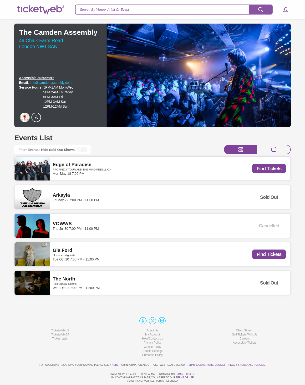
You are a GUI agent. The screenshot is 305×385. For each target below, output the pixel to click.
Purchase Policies (252, 351)
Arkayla (61, 195)
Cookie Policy (152, 333)
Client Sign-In (244, 317)
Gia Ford (62, 250)
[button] (283, 9)
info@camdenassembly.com (50, 83)
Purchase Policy (152, 341)
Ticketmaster (60, 325)
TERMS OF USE (185, 377)
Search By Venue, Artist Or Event (104, 9)
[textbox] (174, 10)
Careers (244, 325)
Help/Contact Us (152, 325)
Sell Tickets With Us (244, 321)
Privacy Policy (153, 329)
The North (64, 278)
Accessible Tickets (244, 329)
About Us (152, 317)
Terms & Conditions (200, 351)
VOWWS (62, 223)
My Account (152, 321)
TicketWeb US (60, 317)
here (115, 351)
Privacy (232, 351)
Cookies (220, 351)
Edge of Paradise (72, 164)
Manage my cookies (152, 337)
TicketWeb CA (60, 321)
